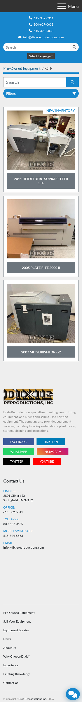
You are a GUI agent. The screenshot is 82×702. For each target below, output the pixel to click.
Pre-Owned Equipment (19, 612)
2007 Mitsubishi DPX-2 (41, 352)
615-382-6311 (43, 18)
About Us (9, 647)
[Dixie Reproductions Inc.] (28, 396)
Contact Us (10, 682)
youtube (47, 461)
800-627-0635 (43, 24)
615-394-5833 (43, 31)
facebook (18, 442)
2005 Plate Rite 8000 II (41, 267)
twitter (16, 461)
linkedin (51, 442)
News (7, 639)
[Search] (36, 47)
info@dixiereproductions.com (43, 37)
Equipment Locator (16, 630)
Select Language (40, 56)
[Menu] (61, 6)
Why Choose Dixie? (16, 656)
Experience (10, 665)
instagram (52, 451)
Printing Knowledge (16, 674)
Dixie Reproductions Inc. (32, 698)
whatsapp (18, 451)
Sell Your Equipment (17, 621)
